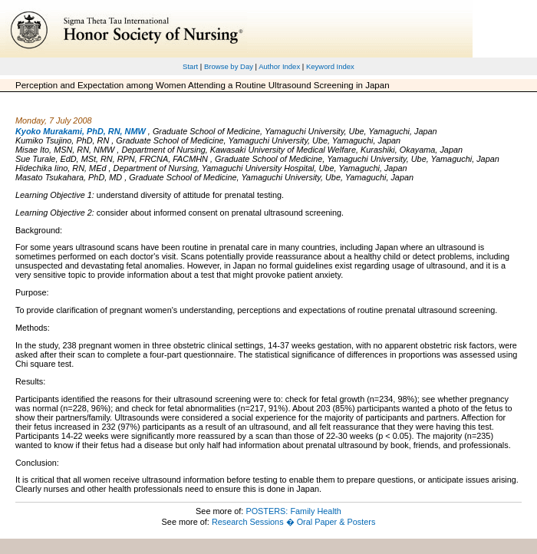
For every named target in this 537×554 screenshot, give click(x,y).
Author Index (279, 66)
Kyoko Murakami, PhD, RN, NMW (80, 131)
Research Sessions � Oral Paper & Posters (293, 521)
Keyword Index (330, 66)
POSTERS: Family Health (293, 511)
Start (190, 66)
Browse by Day (228, 66)
